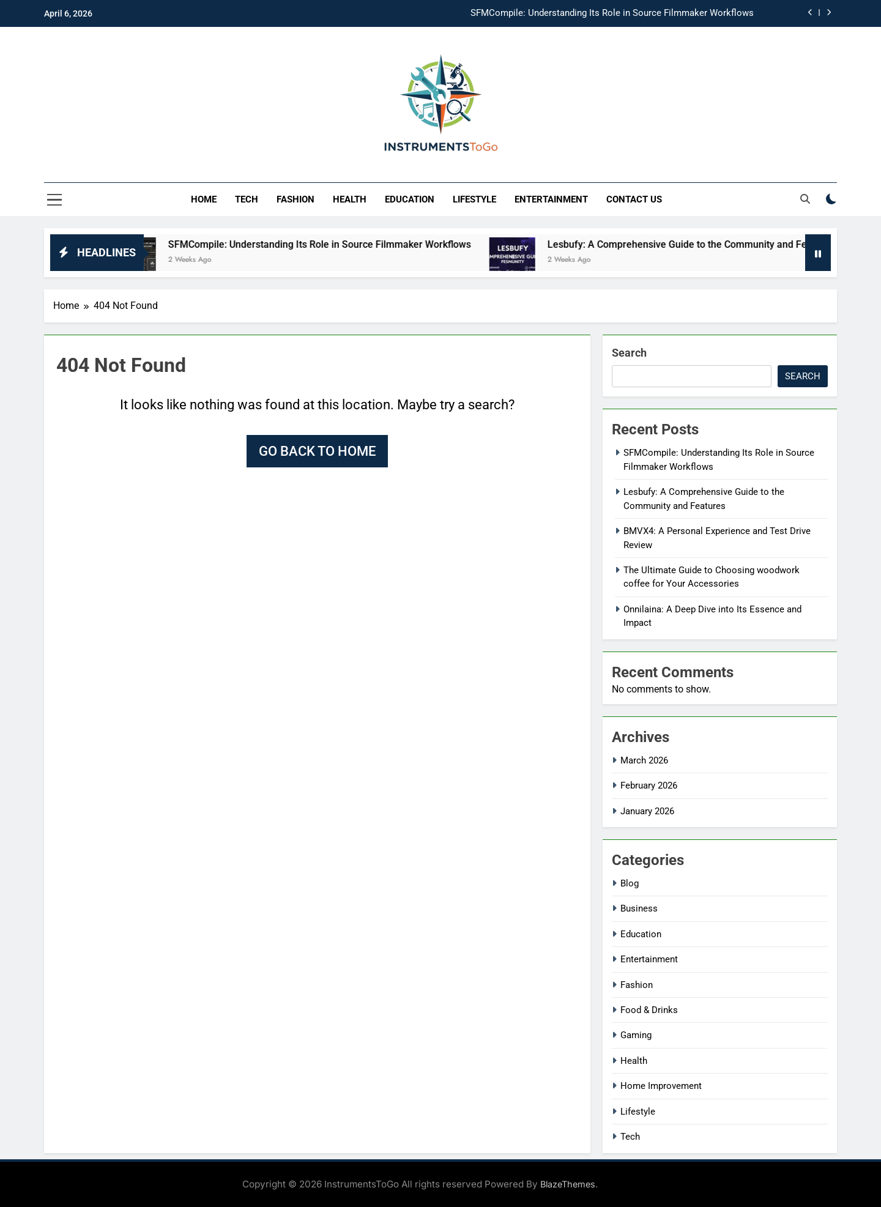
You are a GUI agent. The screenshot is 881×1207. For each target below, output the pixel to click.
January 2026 (647, 811)
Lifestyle (474, 199)
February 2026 (648, 785)
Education (409, 199)
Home (204, 199)
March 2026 (644, 760)
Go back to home (317, 451)
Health (349, 199)
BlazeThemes (567, 1184)
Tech (246, 199)
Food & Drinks (649, 1010)
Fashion (295, 199)
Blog (629, 883)
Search (629, 352)
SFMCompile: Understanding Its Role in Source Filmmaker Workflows (612, 13)
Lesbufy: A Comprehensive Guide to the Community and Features (703, 244)
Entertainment (551, 199)
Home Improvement (661, 1085)
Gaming (636, 1035)
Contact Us (634, 199)
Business (639, 908)
